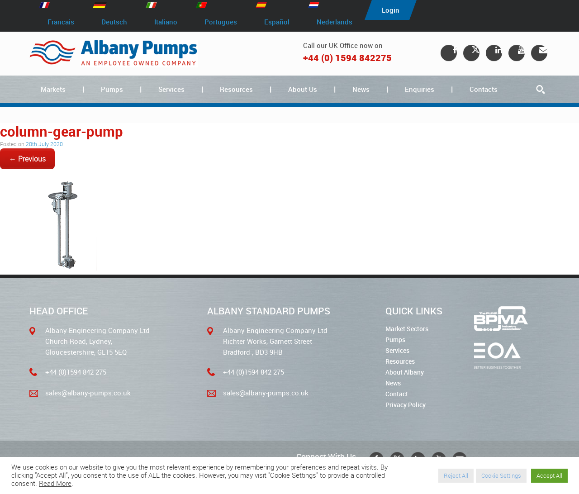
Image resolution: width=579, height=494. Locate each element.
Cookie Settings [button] (501, 475)
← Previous (27, 159)
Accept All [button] (549, 475)
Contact (396, 394)
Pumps (112, 89)
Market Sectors (406, 328)
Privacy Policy (405, 404)
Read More (55, 483)
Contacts (484, 89)
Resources (236, 89)
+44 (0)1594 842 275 (75, 371)
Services (171, 89)
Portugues (220, 21)
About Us (302, 89)
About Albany (404, 372)
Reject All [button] (456, 475)
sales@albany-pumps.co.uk (88, 392)
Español (277, 21)
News (361, 89)
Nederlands (334, 21)
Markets (53, 89)
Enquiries (419, 89)
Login (390, 9)
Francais (60, 21)
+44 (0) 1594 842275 (347, 58)
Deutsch (114, 21)
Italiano (165, 21)
